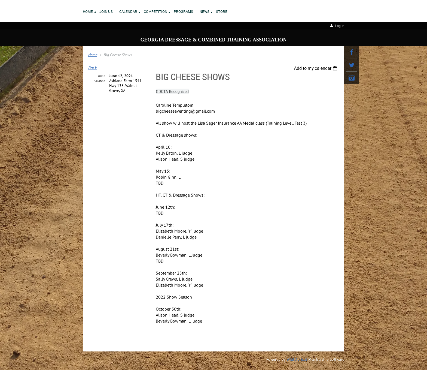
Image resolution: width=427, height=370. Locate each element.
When (101, 76)
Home (92, 54)
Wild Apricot (296, 359)
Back (92, 67)
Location (99, 81)
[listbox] (316, 68)
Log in (339, 25)
